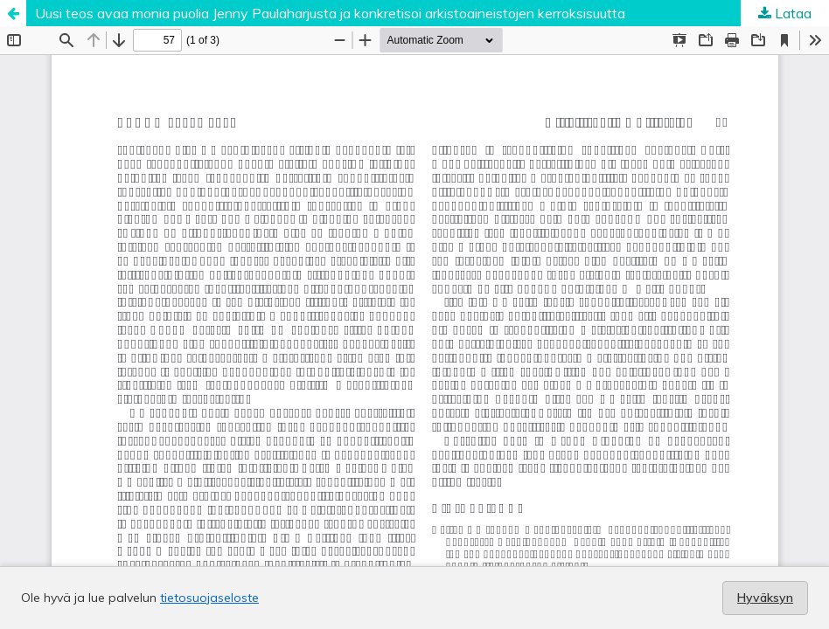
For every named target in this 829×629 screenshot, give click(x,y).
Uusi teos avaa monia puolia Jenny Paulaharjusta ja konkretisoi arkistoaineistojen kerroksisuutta (330, 13)
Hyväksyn (765, 597)
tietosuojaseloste (209, 597)
